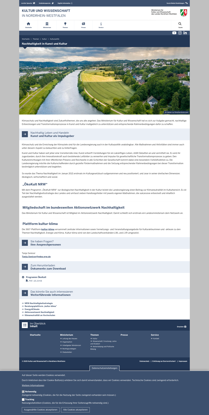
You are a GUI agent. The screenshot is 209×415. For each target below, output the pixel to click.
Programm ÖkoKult (36, 277)
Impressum (183, 361)
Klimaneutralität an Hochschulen (40, 315)
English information (65, 3)
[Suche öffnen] (180, 25)
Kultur (94, 339)
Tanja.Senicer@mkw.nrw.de (36, 256)
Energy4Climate (32, 309)
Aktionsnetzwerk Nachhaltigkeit (39, 312)
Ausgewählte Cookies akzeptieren (40, 409)
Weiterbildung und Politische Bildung (102, 348)
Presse (124, 335)
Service (155, 335)
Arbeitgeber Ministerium (71, 345)
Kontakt (156, 339)
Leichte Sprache (28, 3)
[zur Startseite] (46, 13)
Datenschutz (144, 361)
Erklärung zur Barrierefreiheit (164, 361)
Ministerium (66, 335)
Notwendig (30, 391)
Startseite (35, 335)
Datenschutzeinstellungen (104, 368)
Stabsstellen (67, 352)
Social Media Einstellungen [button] (177, 3)
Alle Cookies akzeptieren (75, 409)
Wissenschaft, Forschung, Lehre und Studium (103, 342)
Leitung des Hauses (69, 339)
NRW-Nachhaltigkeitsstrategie (39, 303)
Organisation (67, 342)
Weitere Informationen (33, 385)
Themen (94, 335)
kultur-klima (47, 229)
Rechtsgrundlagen (69, 349)
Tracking (29, 399)
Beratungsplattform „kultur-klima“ (41, 306)
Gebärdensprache (46, 3)
